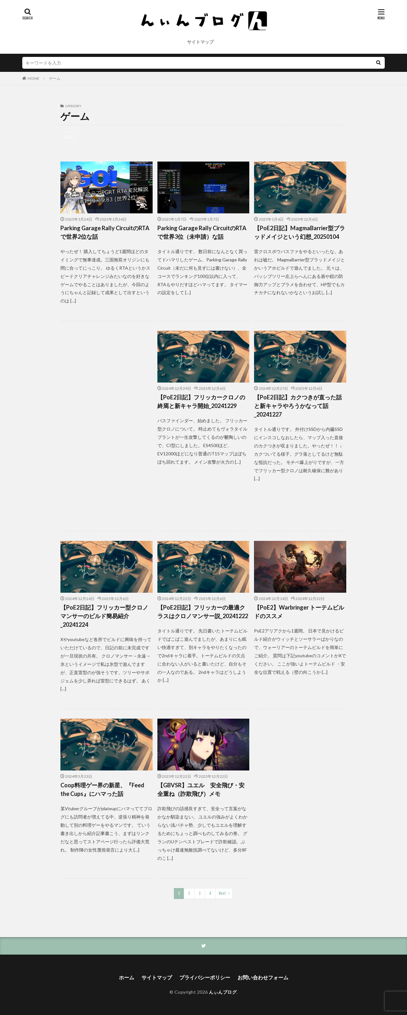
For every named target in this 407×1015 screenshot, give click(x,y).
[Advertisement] (106, 426)
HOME (33, 78)
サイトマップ (200, 42)
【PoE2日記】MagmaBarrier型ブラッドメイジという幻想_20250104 (299, 232)
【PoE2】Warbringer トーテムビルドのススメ (299, 611)
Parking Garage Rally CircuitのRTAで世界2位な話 (104, 232)
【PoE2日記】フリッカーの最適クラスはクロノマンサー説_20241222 (202, 611)
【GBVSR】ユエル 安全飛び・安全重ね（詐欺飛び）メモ (201, 789)
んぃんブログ (223, 992)
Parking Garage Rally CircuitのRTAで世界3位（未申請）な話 (201, 232)
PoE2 (68, 137)
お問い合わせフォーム (263, 977)
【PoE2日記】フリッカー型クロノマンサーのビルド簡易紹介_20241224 (104, 616)
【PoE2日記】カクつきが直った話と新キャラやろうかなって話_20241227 (298, 406)
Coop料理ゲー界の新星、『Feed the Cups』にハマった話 (102, 789)
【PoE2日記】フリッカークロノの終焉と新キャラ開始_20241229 (201, 401)
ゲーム (54, 78)
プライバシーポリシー (204, 977)
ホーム (126, 977)
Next (222, 893)
